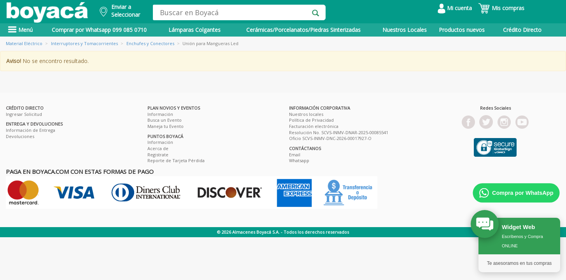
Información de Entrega (30, 130)
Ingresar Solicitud (24, 114)
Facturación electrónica (313, 126)
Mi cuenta (455, 8)
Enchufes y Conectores (150, 43)
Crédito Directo (522, 29)
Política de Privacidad (311, 120)
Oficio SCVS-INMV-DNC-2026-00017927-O (330, 138)
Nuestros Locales (404, 29)
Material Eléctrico (24, 43)
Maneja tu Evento (165, 126)
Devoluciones (20, 136)
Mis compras (501, 8)
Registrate (157, 155)
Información (160, 114)
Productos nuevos (462, 29)
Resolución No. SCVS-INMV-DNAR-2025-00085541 (338, 132)
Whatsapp (299, 160)
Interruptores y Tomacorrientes (84, 43)
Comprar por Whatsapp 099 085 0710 (99, 29)
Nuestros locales (306, 114)
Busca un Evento (164, 120)
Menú (20, 29)
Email (294, 155)
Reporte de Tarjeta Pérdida (176, 160)
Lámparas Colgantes (194, 29)
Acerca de (157, 148)
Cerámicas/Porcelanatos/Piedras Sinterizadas (303, 29)
